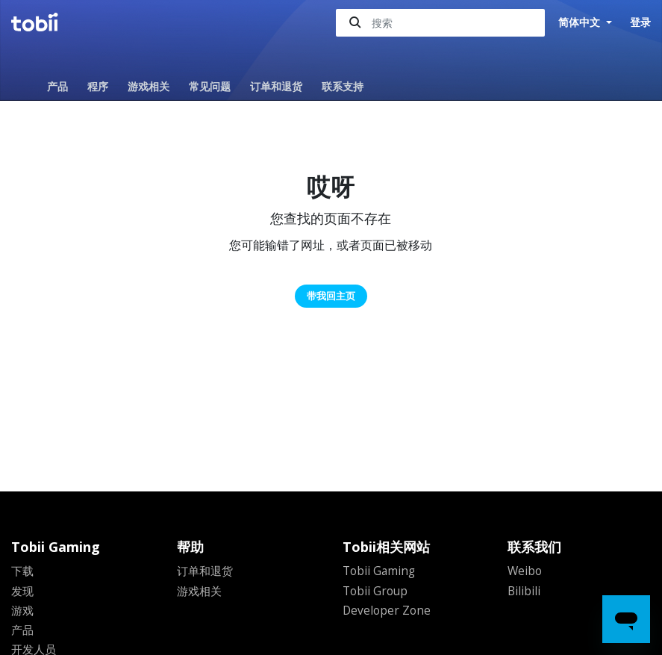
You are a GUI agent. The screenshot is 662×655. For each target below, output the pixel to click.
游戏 (23, 609)
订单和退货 (276, 86)
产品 (57, 86)
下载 (23, 570)
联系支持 (342, 86)
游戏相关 (148, 86)
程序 (97, 86)
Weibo (525, 570)
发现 (23, 590)
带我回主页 (331, 296)
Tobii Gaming (380, 570)
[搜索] (440, 22)
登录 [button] (640, 22)
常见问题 (210, 86)
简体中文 (580, 23)
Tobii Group (376, 590)
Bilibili (524, 590)
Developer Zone (388, 609)
